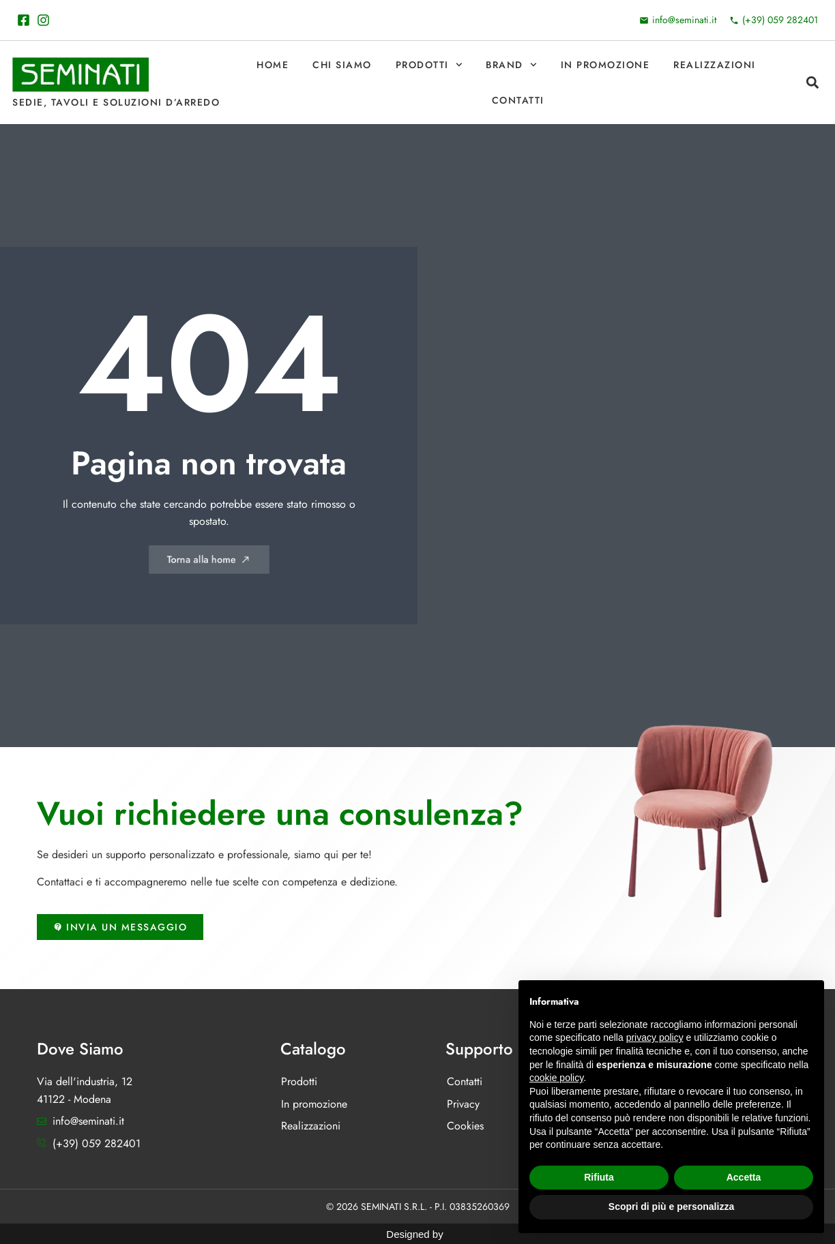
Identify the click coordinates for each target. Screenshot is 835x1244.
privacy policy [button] (655, 1037)
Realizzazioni (714, 65)
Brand (511, 65)
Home (273, 65)
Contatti (518, 100)
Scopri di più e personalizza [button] (671, 1206)
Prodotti (429, 65)
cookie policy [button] (556, 1077)
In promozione (605, 65)
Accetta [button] (744, 1177)
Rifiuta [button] (599, 1177)
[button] (812, 83)
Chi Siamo (342, 65)
